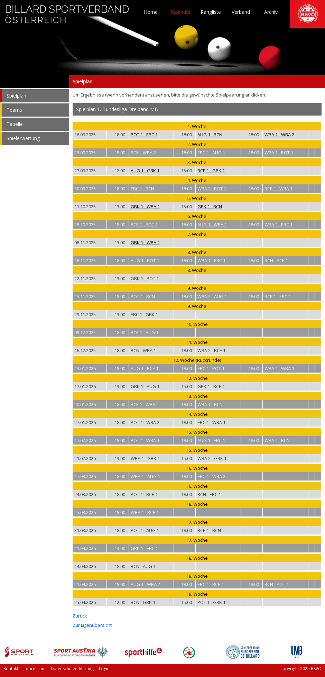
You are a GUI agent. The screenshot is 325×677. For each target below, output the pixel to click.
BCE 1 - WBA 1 (278, 188)
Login (104, 668)
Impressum (35, 668)
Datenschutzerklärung (72, 668)
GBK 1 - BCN (209, 206)
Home (151, 12)
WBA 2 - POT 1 (211, 188)
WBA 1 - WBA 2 (279, 134)
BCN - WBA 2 (143, 152)
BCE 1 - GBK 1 (211, 170)
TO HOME (67, 17)
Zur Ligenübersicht (92, 625)
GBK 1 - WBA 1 (145, 206)
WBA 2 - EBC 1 (278, 224)
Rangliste (211, 12)
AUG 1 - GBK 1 (145, 170)
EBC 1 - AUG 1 (211, 152)
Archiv (271, 12)
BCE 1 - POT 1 (144, 224)
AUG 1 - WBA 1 (212, 224)
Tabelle (15, 124)
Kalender (181, 12)
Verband (241, 12)
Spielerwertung (23, 138)
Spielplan (34, 81)
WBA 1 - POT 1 (278, 152)
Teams (14, 110)
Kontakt (10, 668)
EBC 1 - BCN (142, 188)
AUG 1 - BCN (209, 134)
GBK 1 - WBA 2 (145, 242)
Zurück (80, 616)
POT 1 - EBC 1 (144, 134)
